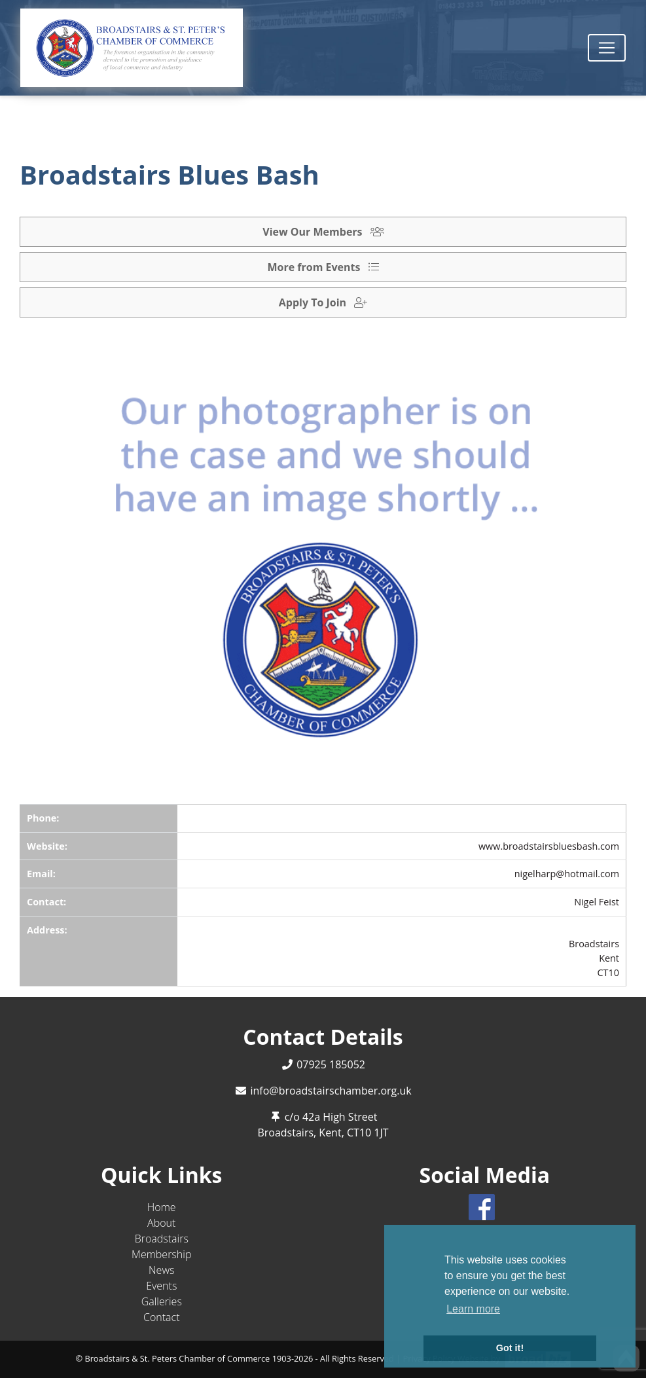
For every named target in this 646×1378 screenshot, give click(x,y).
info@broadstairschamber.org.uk (330, 1090)
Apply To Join (323, 302)
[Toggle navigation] (607, 48)
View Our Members (322, 232)
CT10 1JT (368, 1132)
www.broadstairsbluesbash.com (548, 846)
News (161, 1270)
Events (161, 1285)
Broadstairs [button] (161, 1238)
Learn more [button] (473, 1309)
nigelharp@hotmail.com (566, 873)
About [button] (161, 1223)
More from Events (322, 267)
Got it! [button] (510, 1348)
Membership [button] (161, 1254)
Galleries (161, 1301)
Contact (161, 1317)
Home (161, 1207)
